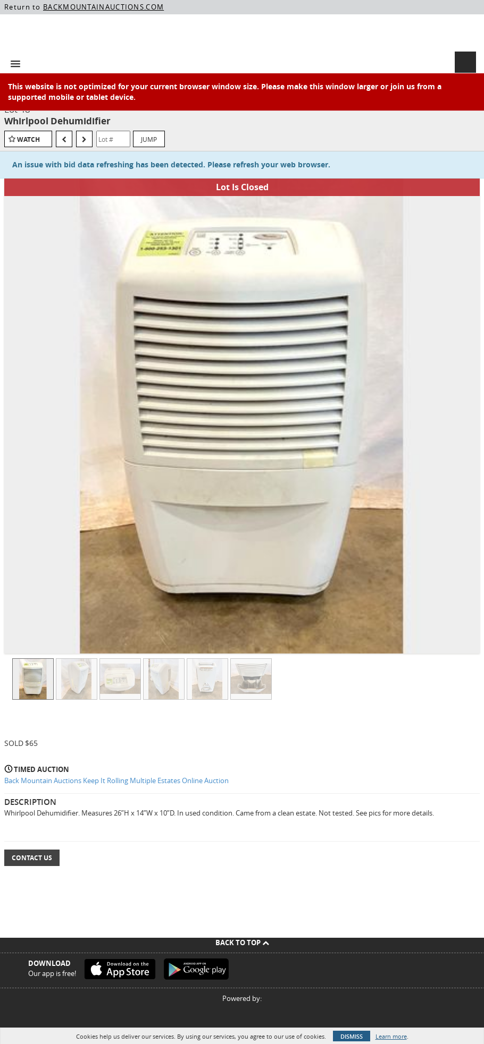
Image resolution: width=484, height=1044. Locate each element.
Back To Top (242, 942)
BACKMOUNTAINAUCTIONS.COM (103, 7)
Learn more (391, 1036)
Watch (28, 139)
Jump (149, 139)
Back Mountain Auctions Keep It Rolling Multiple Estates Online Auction (116, 780)
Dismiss (351, 1036)
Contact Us (32, 857)
